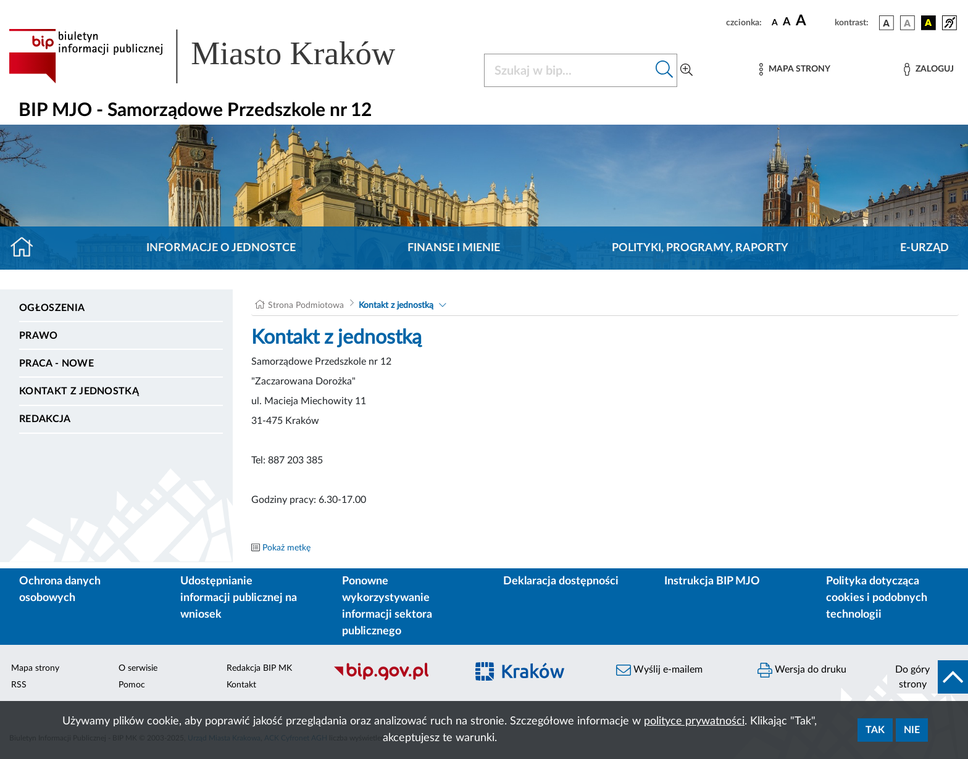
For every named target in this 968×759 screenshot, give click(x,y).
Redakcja (45, 419)
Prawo (38, 336)
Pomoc (132, 685)
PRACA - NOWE (56, 363)
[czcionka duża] (813, 21)
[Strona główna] (26, 248)
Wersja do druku (801, 670)
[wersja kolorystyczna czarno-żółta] (928, 23)
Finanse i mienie (453, 248)
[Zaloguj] (928, 69)
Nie (912, 730)
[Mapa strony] (794, 69)
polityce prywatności (694, 721)
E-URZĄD (924, 248)
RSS (19, 685)
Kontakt (241, 685)
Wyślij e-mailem (659, 670)
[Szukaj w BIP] (568, 70)
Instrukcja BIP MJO (712, 581)
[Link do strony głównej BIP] (219, 56)
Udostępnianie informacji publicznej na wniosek (238, 598)
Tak (875, 730)
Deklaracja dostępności (561, 581)
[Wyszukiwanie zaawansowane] (686, 70)
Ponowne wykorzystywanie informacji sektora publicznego (387, 606)
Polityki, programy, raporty (700, 248)
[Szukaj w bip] (664, 70)
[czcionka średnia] (787, 22)
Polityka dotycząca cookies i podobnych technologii (876, 598)
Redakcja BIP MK (259, 668)
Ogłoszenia (52, 308)
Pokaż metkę (286, 548)
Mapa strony (35, 668)
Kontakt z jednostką (79, 391)
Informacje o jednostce (221, 248)
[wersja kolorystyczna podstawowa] (886, 23)
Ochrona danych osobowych (60, 589)
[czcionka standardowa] (774, 22)
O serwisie (138, 668)
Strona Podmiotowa (306, 305)
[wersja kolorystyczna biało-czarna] (907, 23)
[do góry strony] (927, 677)
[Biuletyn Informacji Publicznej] (393, 678)
